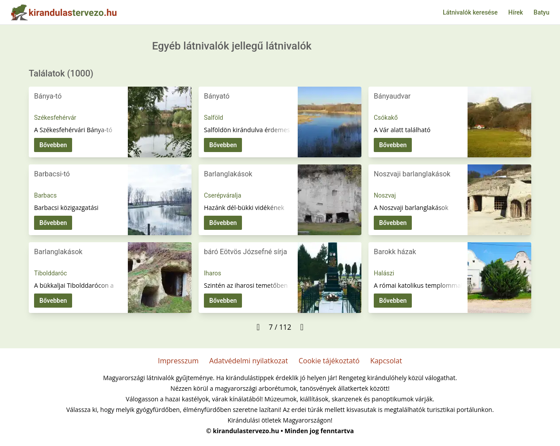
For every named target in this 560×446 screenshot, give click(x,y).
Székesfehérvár (55, 117)
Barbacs (45, 195)
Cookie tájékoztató (329, 361)
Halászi (384, 273)
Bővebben (53, 145)
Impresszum (178, 361)
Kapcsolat (386, 361)
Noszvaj (385, 195)
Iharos (212, 273)
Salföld (213, 117)
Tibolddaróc (50, 273)
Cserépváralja (222, 195)
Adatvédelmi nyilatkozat (248, 361)
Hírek (515, 12)
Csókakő (386, 117)
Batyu (541, 12)
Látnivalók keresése (470, 12)
